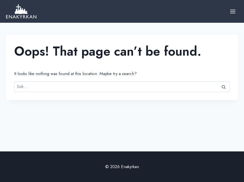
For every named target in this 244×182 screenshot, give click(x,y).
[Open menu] (232, 11)
